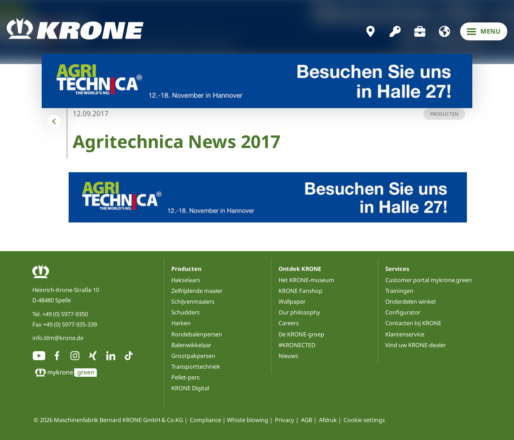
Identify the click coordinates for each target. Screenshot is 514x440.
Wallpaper (292, 301)
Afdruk (328, 420)
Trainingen (399, 291)
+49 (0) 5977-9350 (65, 314)
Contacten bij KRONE (413, 323)
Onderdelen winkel (410, 301)
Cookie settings (364, 420)
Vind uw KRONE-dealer (415, 345)
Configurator (402, 312)
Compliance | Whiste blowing (229, 420)
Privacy (284, 420)
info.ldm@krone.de (57, 338)
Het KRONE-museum (306, 280)
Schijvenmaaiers (192, 301)
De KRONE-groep (301, 334)
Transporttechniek (195, 366)
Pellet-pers (185, 377)
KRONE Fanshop (300, 291)
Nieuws (288, 356)
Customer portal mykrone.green (428, 280)
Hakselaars (185, 280)
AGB (306, 420)
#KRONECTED (297, 345)
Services (397, 269)
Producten (186, 269)
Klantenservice (404, 334)
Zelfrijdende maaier (196, 291)
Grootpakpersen (193, 356)
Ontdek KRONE (300, 269)
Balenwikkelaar (191, 345)
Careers (289, 323)
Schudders (185, 312)
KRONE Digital (190, 388)
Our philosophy (299, 312)
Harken (181, 323)
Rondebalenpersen (196, 334)
